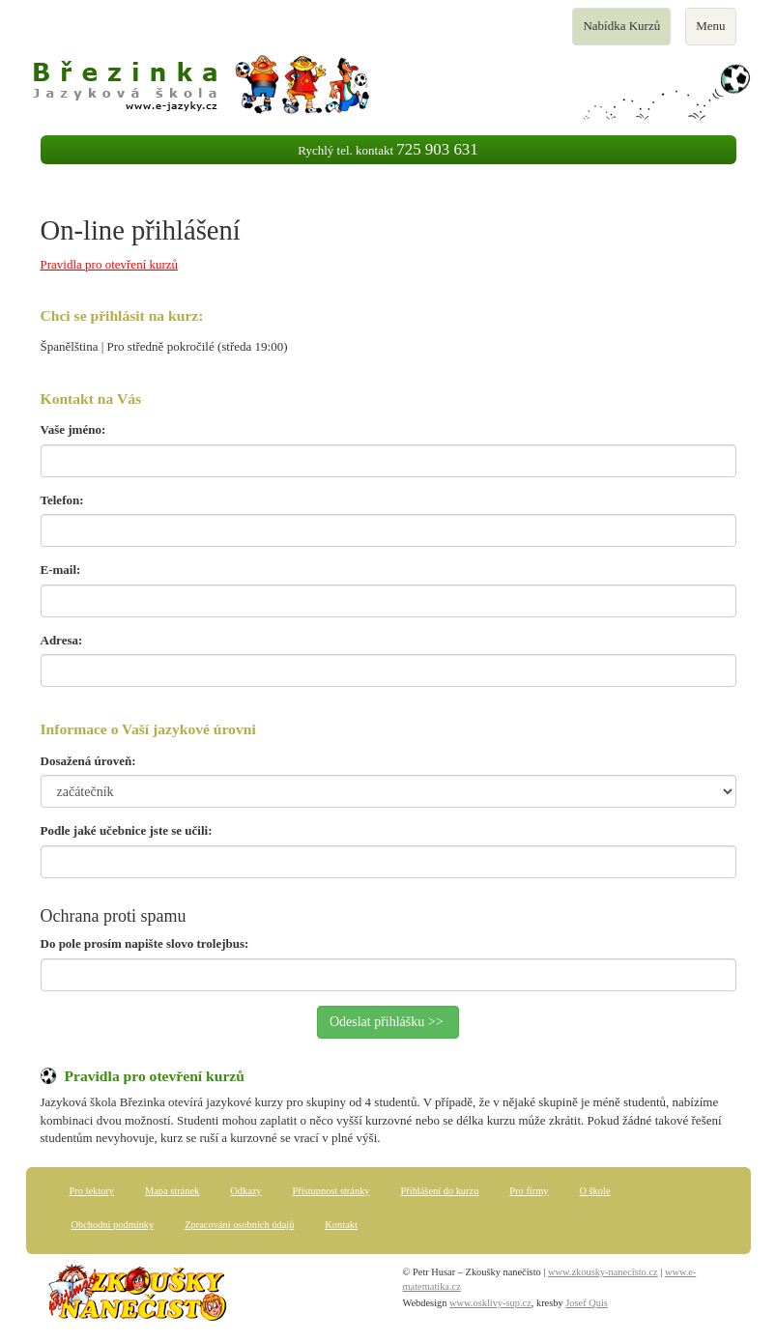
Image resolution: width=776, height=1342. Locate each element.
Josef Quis (586, 1303)
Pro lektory (92, 1190)
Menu (715, 30)
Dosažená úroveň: (88, 761)
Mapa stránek (172, 1190)
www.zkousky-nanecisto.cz (603, 1272)
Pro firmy (528, 1190)
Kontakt (341, 1224)
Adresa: (62, 640)
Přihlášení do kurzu (440, 1190)
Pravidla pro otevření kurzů (110, 264)
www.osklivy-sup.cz (490, 1303)
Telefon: (62, 500)
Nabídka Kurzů (621, 30)
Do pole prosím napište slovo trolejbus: (145, 943)
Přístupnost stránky (331, 1190)
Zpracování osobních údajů (239, 1224)
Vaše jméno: (73, 429)
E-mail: (61, 569)
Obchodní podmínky (113, 1224)
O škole (594, 1190)
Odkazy (245, 1190)
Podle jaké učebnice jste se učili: (127, 830)
